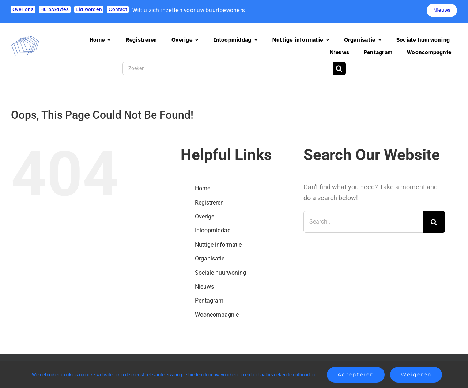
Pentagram (209, 300)
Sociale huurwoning (220, 272)
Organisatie (209, 258)
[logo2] (25, 38)
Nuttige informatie (218, 244)
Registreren (209, 202)
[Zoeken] (227, 68)
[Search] (339, 68)
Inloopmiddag (213, 230)
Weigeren (416, 374)
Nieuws (204, 286)
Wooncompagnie (217, 314)
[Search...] (363, 222)
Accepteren (355, 374)
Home (202, 188)
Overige (204, 216)
